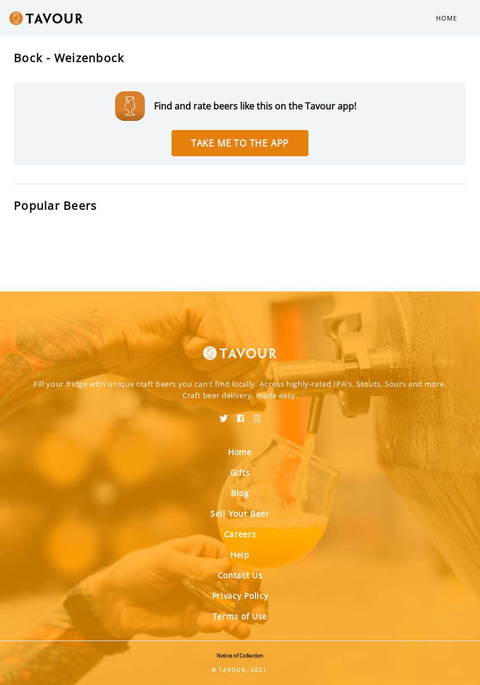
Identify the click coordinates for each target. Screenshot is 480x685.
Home (446, 18)
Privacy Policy (240, 595)
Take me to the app (240, 143)
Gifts (240, 472)
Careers (240, 534)
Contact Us (240, 575)
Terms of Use (240, 616)
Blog (240, 493)
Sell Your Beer (240, 513)
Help (240, 554)
